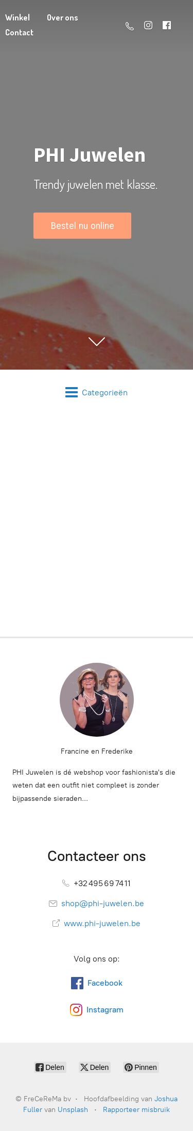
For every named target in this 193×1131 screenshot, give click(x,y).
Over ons (62, 17)
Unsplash (73, 1109)
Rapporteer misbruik (136, 1109)
